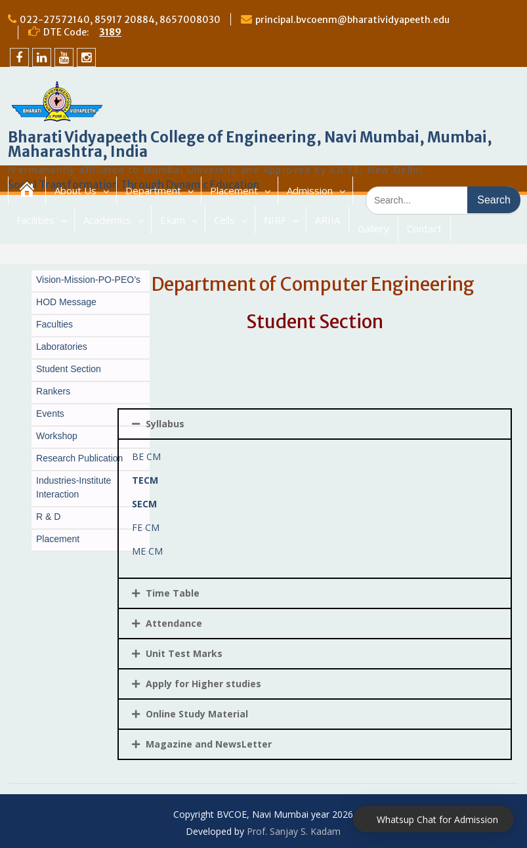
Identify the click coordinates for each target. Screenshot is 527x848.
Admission (310, 190)
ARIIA (327, 219)
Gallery (373, 228)
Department (153, 190)
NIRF (275, 219)
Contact (424, 228)
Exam (172, 219)
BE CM (146, 456)
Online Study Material (197, 714)
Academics (107, 219)
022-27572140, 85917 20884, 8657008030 (120, 20)
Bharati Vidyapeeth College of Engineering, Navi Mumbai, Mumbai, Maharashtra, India (250, 144)
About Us (75, 190)
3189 (110, 32)
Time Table (173, 593)
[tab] (315, 424)
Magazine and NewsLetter (209, 744)
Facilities (35, 219)
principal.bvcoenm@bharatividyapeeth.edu (352, 20)
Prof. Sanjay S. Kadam (294, 831)
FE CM (145, 527)
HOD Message (66, 302)
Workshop (56, 436)
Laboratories (61, 346)
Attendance (174, 623)
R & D (48, 516)
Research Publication (79, 458)
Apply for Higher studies (203, 683)
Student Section (68, 369)
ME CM (147, 551)
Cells (224, 219)
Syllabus (165, 423)
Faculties (54, 324)
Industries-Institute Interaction (73, 487)
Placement (234, 190)
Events (50, 413)
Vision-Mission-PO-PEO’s (88, 279)
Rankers (53, 391)
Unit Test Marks (184, 653)
